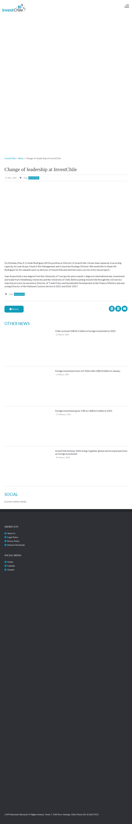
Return (14, 309)
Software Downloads (16, 545)
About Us (11, 533)
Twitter (10, 562)
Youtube (10, 570)
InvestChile (34, 178)
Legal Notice (12, 537)
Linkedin (11, 566)
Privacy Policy (13, 541)
